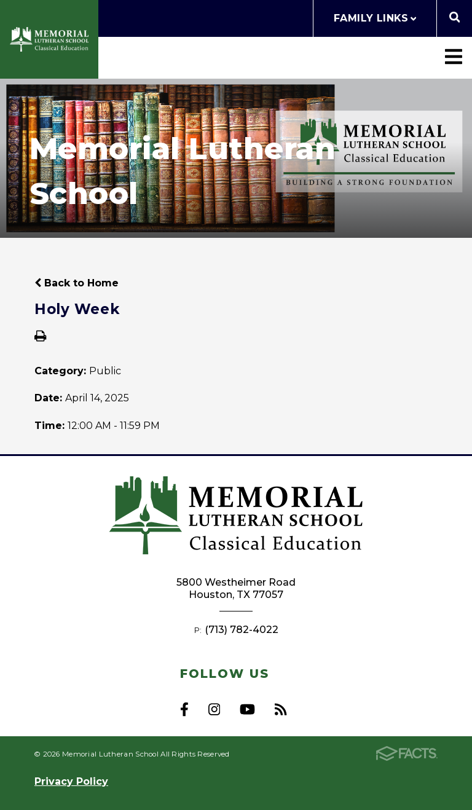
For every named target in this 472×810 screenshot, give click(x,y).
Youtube (247, 709)
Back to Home (76, 283)
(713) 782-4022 (241, 629)
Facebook (184, 709)
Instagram (214, 709)
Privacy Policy (71, 781)
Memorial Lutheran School (49, 39)
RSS (280, 709)
